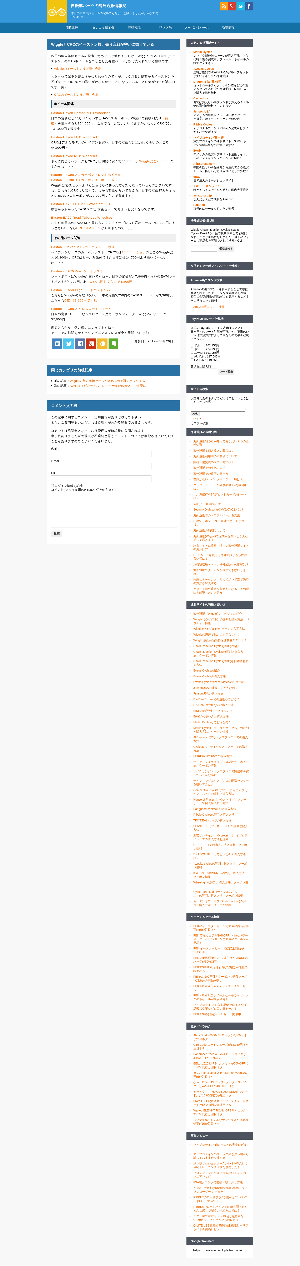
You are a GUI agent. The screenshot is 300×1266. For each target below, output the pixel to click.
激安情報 (228, 29)
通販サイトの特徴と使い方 (208, 606)
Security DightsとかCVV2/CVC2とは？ (218, 511)
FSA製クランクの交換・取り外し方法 (218, 1183)
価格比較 (72, 29)
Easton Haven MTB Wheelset (74, 138)
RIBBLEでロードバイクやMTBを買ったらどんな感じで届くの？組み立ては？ (220, 1210)
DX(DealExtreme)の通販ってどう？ (216, 700)
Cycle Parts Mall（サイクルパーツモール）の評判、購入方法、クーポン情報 (218, 895)
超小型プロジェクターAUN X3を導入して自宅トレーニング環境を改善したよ (220, 1166)
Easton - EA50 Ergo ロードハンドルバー (82, 291)
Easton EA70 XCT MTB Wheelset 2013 (81, 205)
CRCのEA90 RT (88, 229)
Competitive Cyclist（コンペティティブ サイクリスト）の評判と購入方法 (220, 793)
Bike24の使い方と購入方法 (211, 718)
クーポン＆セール (196, 29)
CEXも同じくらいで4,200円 (111, 283)
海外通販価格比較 (202, 222)
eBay (196, 178)
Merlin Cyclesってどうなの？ (212, 723)
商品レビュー (199, 1137)
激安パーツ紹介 (201, 1027)
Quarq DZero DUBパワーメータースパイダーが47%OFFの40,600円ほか (219, 1085)
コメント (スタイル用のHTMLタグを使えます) (83, 491)
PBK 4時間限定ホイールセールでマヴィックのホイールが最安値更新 (220, 998)
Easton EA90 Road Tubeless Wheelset (81, 219)
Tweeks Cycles (203, 70)
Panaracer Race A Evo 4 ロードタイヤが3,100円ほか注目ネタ (219, 1057)
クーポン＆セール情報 (205, 918)
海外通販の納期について (209, 532)
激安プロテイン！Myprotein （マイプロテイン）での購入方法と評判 (220, 838)
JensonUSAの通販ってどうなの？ (215, 689)
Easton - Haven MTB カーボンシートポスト (84, 248)
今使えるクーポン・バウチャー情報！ (215, 267)
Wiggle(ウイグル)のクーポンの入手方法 (219, 630)
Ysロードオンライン (206, 187)
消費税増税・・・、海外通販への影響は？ (221, 565)
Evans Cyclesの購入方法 (209, 677)
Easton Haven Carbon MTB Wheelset (80, 114)
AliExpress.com (204, 165)
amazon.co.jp (202, 197)
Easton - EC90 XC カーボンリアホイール (82, 181)
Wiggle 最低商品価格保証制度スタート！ (220, 641)
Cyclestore (200, 99)
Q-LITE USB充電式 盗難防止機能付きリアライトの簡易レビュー (220, 1228)
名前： (55, 450)
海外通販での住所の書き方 (210, 474)
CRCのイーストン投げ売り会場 (76, 96)
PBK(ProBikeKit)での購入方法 (212, 757)
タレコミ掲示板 (103, 29)
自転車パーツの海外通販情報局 (101, 5)
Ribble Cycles (202, 126)
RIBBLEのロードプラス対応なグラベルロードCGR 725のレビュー (220, 1200)
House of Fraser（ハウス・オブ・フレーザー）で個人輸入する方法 (219, 802)
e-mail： (57, 462)
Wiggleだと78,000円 (155, 162)
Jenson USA (201, 112)
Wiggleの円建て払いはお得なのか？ (216, 635)
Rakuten (199, 206)
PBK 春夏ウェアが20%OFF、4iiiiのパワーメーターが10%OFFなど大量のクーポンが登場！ (221, 940)
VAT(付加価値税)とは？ (208, 505)
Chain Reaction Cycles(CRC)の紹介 (216, 647)
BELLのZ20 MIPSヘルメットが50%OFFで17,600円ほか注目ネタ (221, 1066)
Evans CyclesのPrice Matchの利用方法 (218, 683)
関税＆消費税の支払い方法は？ (213, 463)
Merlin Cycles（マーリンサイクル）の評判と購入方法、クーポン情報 (221, 731)
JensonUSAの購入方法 (208, 695)
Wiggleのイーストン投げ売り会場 (77, 70)
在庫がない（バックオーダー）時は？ (218, 480)
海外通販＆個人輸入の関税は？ (213, 452)
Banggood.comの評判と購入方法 (214, 810)
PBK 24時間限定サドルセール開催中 (217, 1015)
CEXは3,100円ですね (80, 301)
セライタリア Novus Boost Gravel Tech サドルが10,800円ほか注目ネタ (220, 1095)
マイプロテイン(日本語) (208, 139)
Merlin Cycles (202, 53)
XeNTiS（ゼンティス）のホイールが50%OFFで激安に (108, 387)
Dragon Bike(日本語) (207, 83)
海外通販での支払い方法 (209, 469)
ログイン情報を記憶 (69, 487)
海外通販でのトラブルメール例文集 (216, 516)
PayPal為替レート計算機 (207, 320)
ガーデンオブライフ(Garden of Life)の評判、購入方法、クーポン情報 (219, 904)
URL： (55, 474)
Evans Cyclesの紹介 (206, 672)
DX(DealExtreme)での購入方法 (213, 706)
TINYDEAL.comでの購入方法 (212, 821)
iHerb (197, 152)
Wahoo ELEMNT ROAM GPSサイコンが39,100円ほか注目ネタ (219, 1113)
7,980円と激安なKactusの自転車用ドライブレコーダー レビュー (220, 1191)
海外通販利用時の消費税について (215, 457)
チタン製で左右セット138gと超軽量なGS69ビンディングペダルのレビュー (218, 1219)
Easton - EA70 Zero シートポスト (77, 272)
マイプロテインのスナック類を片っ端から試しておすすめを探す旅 (221, 1157)
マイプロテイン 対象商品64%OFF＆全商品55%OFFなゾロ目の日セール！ (220, 1008)
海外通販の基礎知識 (204, 433)
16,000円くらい (134, 253)
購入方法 (165, 29)
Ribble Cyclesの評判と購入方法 (214, 816)
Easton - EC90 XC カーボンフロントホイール (86, 176)
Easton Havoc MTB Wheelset (74, 157)
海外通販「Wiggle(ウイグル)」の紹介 (217, 615)
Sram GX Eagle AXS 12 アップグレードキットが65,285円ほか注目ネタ (220, 1104)
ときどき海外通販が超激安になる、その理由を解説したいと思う (221, 592)
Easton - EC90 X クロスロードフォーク (81, 310)
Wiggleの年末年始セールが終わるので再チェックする (107, 382)
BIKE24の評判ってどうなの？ (212, 712)
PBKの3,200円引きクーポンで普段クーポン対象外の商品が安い (220, 979)
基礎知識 (134, 29)
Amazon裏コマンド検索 (206, 281)
